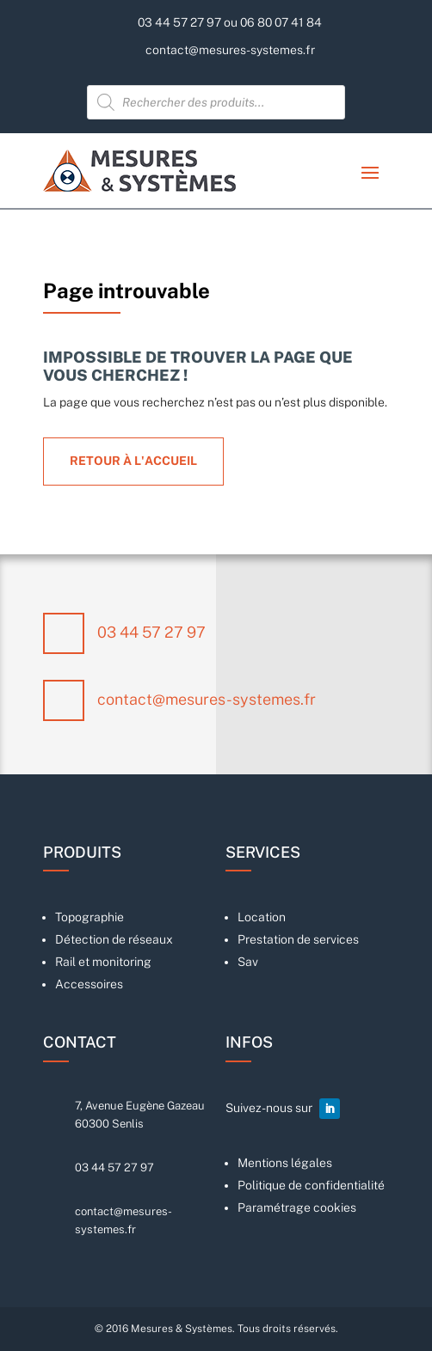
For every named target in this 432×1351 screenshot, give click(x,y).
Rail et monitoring (103, 962)
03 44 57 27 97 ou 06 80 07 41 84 (230, 22)
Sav (248, 962)
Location (262, 917)
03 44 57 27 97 (151, 632)
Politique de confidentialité (311, 1185)
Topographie (89, 917)
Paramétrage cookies (297, 1207)
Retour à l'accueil (133, 461)
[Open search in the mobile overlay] (216, 102)
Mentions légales (285, 1163)
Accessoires (89, 984)
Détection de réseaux (114, 939)
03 (114, 1167)
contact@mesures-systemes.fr (230, 50)
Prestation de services (298, 939)
